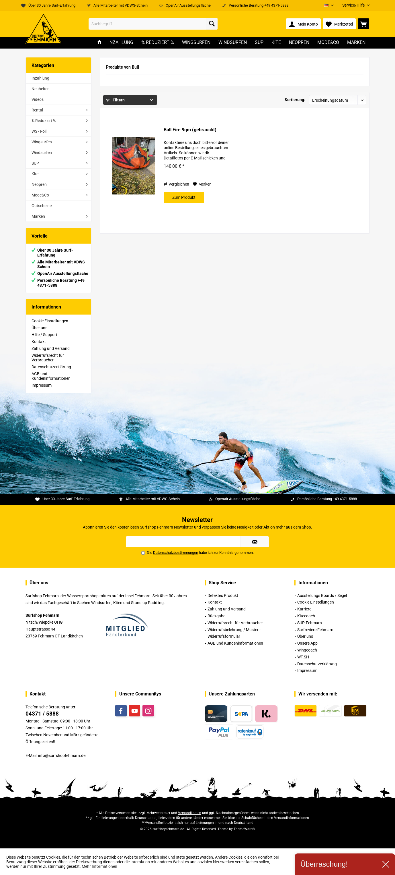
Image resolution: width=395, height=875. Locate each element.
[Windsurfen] (232, 43)
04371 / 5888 (42, 713)
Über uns (39, 327)
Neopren (39, 184)
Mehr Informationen (99, 866)
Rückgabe (216, 616)
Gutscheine (42, 205)
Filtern (115, 100)
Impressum (42, 385)
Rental (37, 110)
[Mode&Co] (328, 43)
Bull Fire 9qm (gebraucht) (190, 129)
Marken (38, 216)
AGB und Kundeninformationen (51, 376)
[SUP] (259, 43)
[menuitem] (353, 5)
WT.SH (303, 657)
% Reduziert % (44, 120)
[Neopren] (299, 43)
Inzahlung (40, 78)
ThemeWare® (244, 829)
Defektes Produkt (223, 595)
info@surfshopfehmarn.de (61, 755)
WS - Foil (39, 131)
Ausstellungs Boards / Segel (322, 595)
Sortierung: (295, 99)
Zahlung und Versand (51, 348)
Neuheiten (41, 88)
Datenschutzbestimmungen (175, 552)
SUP (35, 163)
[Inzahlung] (120, 43)
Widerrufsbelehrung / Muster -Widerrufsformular (234, 633)
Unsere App (307, 643)
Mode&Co (40, 195)
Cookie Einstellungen (50, 321)
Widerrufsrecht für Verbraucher (48, 357)
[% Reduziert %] (157, 43)
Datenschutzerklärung (51, 367)
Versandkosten (189, 813)
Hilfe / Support (44, 334)
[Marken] (356, 43)
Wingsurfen (42, 142)
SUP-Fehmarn (309, 622)
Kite (35, 173)
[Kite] (276, 43)
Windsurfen (42, 152)
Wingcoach (307, 650)
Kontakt (39, 341)
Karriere (304, 609)
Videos (38, 99)
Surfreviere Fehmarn (315, 629)
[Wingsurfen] (196, 43)
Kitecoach (306, 616)
